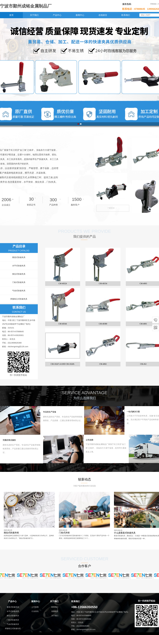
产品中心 (57, 15)
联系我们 (125, 15)
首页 (11, 15)
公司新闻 (35, 607)
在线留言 (103, 15)
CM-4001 (143, 324)
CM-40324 (62, 284)
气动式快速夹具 (18, 291)
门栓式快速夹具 (18, 282)
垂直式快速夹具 (18, 257)
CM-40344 (62, 324)
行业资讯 (35, 611)
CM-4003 (143, 284)
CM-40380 (103, 324)
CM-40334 (103, 284)
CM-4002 (103, 364)
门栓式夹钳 (64, 533)
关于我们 (34, 15)
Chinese (153, 4)
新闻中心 (80, 15)
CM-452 (143, 364)
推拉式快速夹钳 (11, 533)
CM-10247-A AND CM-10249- (63, 364)
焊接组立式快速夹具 (18, 299)
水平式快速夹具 (18, 266)
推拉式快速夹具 (18, 274)
